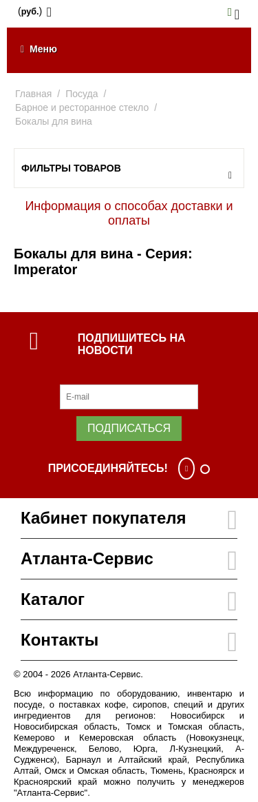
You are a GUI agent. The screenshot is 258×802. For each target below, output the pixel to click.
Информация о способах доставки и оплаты (129, 213)
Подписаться (129, 428)
